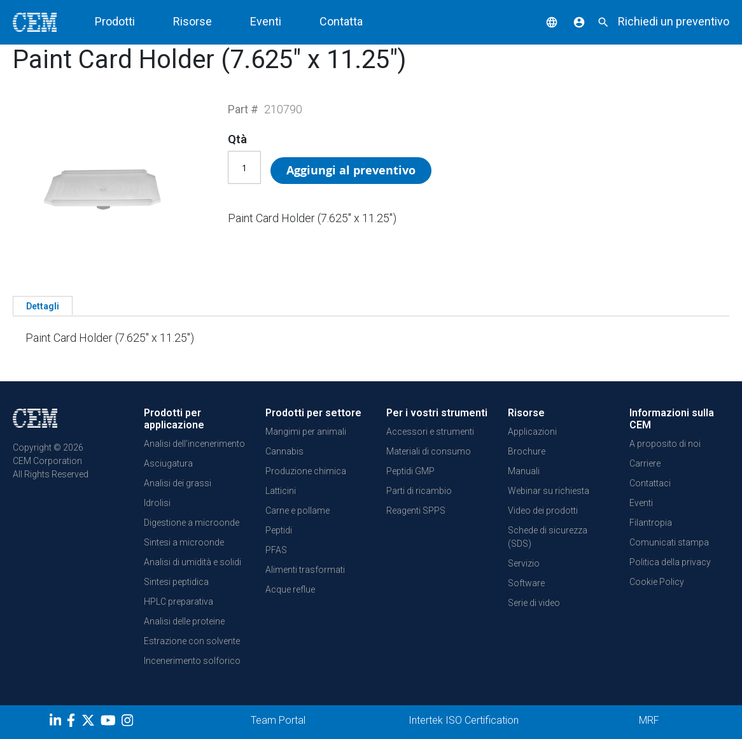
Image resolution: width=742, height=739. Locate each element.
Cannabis (284, 451)
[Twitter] (89, 722)
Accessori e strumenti (430, 431)
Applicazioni (532, 431)
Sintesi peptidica (176, 582)
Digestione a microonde (191, 522)
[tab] (43, 305)
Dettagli (42, 306)
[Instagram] (129, 722)
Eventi (265, 21)
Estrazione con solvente (192, 641)
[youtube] (110, 722)
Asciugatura (168, 463)
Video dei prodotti (543, 510)
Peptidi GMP (410, 471)
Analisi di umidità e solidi (192, 562)
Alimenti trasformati (305, 570)
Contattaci (650, 483)
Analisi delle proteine (184, 621)
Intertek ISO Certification (464, 720)
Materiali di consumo (428, 451)
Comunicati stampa (669, 542)
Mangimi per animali (305, 431)
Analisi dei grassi (177, 483)
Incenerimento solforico (192, 661)
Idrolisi (157, 503)
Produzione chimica (305, 471)
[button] (542, 21)
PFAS (276, 550)
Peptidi (278, 530)
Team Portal (278, 720)
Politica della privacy (670, 562)
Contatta (341, 21)
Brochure (526, 451)
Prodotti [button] (115, 21)
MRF (649, 720)
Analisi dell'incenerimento (194, 444)
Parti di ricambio (419, 491)
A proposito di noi (665, 444)
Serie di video (534, 603)
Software (526, 583)
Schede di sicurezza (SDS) (547, 537)
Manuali (524, 471)
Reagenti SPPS (415, 510)
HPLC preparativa (178, 601)
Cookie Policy (656, 582)
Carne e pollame (297, 510)
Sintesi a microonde (184, 542)
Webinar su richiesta (548, 491)
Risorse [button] (192, 21)
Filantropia (650, 522)
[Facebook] (74, 722)
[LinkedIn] (57, 722)
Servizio (524, 563)
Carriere (645, 463)
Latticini (280, 491)
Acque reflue (290, 589)
